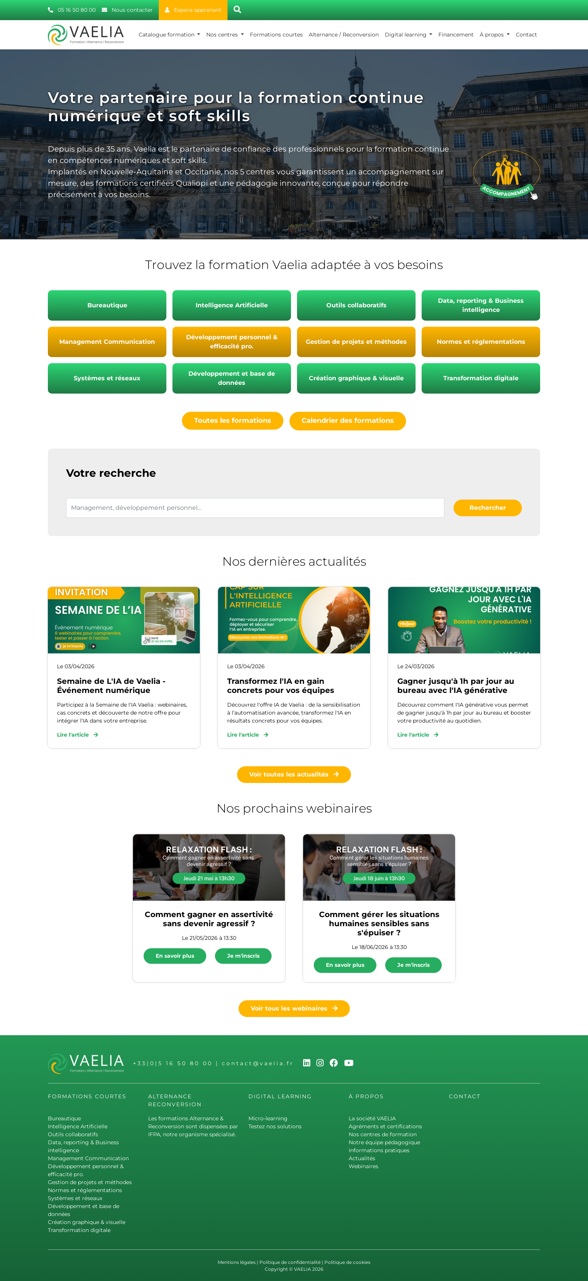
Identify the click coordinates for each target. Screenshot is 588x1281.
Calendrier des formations (348, 420)
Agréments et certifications (385, 1125)
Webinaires (363, 1165)
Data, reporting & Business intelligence (481, 305)
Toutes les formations (232, 420)
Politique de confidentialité (290, 1261)
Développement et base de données (231, 378)
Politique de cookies (347, 1261)
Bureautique (107, 305)
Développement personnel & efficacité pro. (232, 342)
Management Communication (107, 341)
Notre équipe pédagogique (384, 1141)
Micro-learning (268, 1117)
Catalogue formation (167, 34)
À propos (492, 34)
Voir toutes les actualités (294, 773)
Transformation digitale (480, 378)
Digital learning (406, 34)
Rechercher (487, 507)
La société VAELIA (372, 1117)
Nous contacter (127, 9)
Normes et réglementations (481, 341)
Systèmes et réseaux (107, 378)
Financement (456, 34)
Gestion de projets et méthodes (356, 341)
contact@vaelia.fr (258, 1062)
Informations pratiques (379, 1149)
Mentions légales (237, 1261)
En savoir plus (175, 955)
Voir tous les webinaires (294, 1007)
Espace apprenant (193, 9)
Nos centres (222, 34)
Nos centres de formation (383, 1133)
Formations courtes (276, 34)
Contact (526, 34)
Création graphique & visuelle (356, 378)
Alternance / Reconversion (344, 34)
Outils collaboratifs (356, 305)
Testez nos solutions (275, 1125)
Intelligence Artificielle (232, 305)
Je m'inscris (243, 955)
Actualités (362, 1157)
